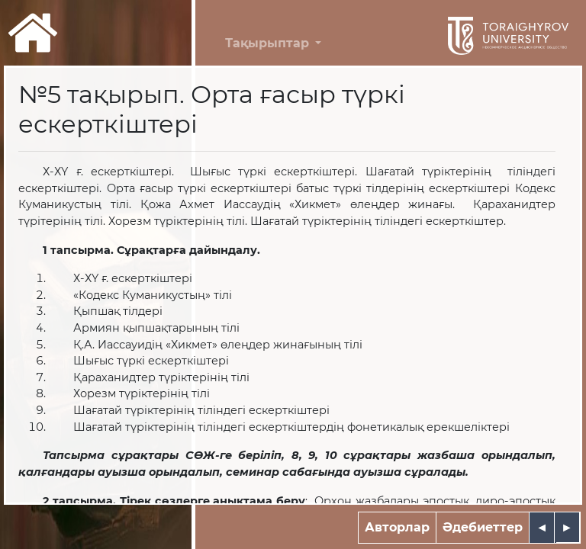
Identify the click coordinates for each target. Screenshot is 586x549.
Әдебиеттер (483, 527)
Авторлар (397, 527)
